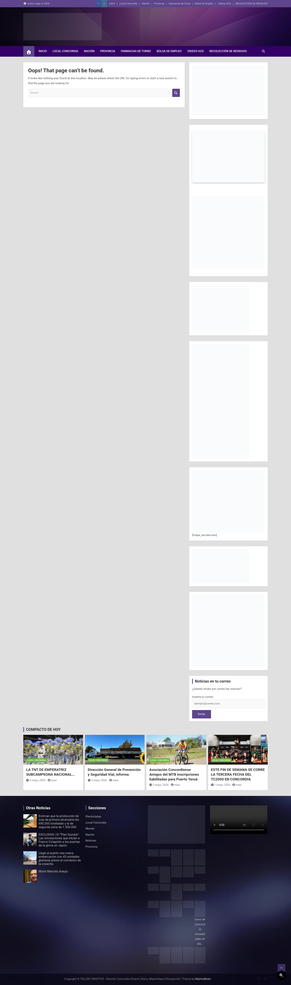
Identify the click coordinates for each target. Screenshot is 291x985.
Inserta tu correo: (203, 697)
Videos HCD (224, 3)
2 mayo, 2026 (159, 784)
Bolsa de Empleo (204, 3)
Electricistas (93, 816)
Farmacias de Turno (180, 3)
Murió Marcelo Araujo (53, 871)
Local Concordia (128, 3)
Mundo (90, 828)
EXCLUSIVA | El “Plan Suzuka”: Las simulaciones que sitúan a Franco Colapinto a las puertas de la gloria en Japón (59, 840)
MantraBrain (203, 979)
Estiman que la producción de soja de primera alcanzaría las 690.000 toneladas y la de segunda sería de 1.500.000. (59, 821)
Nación (146, 3)
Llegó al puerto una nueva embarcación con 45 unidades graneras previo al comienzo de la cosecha (60, 858)
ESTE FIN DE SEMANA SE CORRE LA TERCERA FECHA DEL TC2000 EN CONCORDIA (238, 774)
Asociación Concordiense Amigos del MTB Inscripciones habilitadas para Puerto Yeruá (174, 774)
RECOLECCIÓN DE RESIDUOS (251, 3)
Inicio (112, 3)
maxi (52, 780)
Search (176, 93)
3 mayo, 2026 (35, 780)
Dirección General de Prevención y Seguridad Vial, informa (114, 772)
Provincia (159, 3)
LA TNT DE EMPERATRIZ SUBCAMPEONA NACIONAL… (50, 772)
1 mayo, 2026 (220, 784)
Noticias (91, 840)
